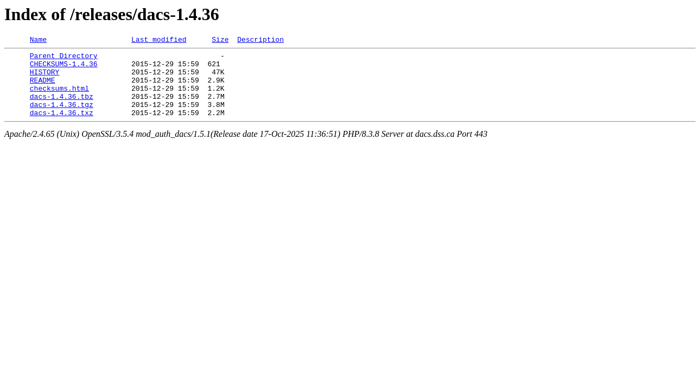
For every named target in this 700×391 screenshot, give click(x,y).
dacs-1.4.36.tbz (61, 107)
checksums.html (59, 98)
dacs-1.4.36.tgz (61, 117)
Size (220, 41)
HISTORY (45, 78)
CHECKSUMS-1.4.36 (64, 68)
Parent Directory (64, 59)
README (42, 88)
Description (260, 41)
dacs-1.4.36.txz (61, 127)
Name (38, 41)
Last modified (158, 41)
